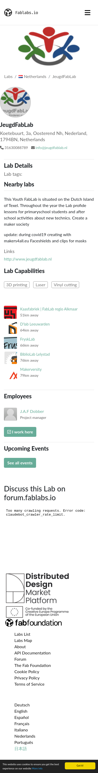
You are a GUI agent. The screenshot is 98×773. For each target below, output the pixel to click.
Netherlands (32, 76)
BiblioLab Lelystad (35, 354)
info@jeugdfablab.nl (51, 147)
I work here (20, 431)
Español (21, 717)
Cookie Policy (26, 671)
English (20, 711)
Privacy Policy (27, 677)
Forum (20, 659)
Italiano (21, 729)
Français (21, 723)
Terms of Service (29, 683)
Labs (8, 76)
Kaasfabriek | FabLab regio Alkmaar (49, 309)
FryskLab (27, 339)
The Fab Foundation (32, 665)
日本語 (20, 748)
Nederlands (24, 735)
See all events (20, 462)
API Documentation (32, 652)
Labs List (22, 634)
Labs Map (23, 640)
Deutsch (22, 704)
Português (23, 742)
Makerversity (31, 369)
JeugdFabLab (64, 76)
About (20, 646)
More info (37, 768)
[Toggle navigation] (87, 12)
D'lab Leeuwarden (35, 324)
